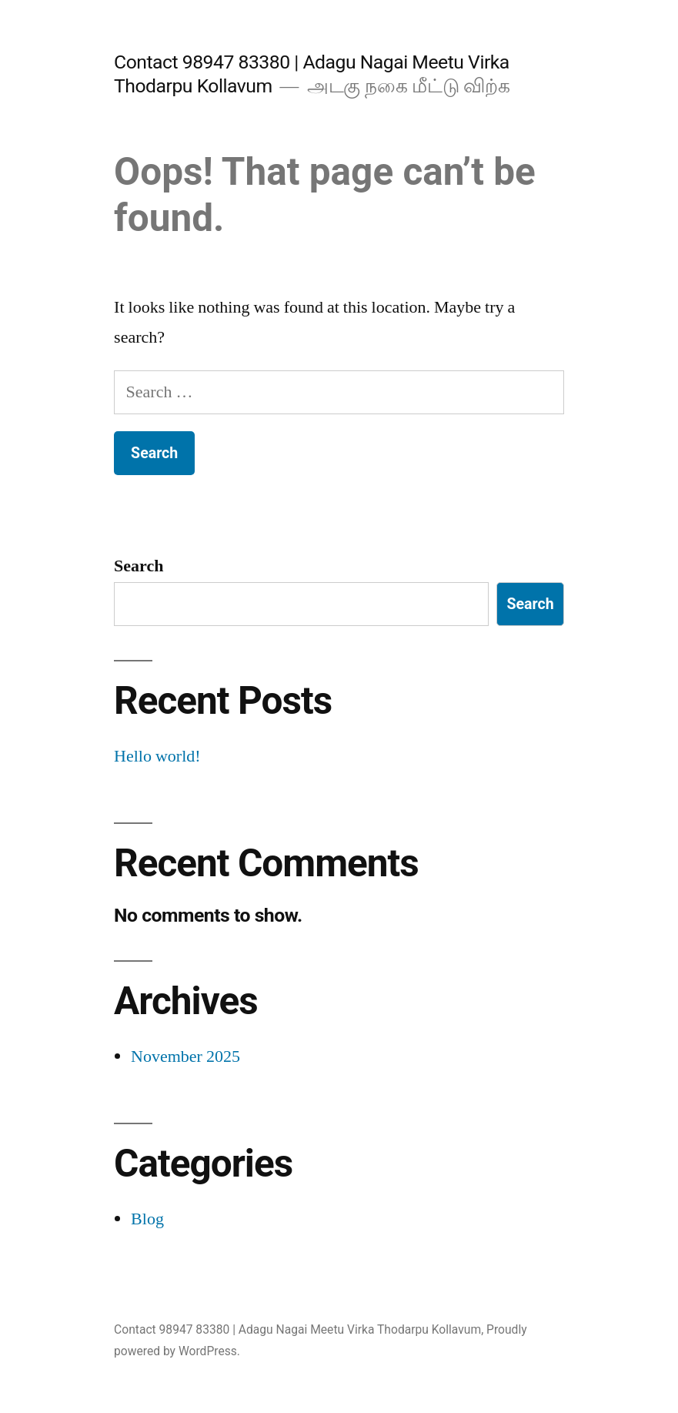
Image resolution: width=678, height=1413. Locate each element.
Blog (147, 1219)
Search (138, 566)
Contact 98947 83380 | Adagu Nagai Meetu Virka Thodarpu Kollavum (297, 1329)
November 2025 (185, 1056)
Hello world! (157, 756)
